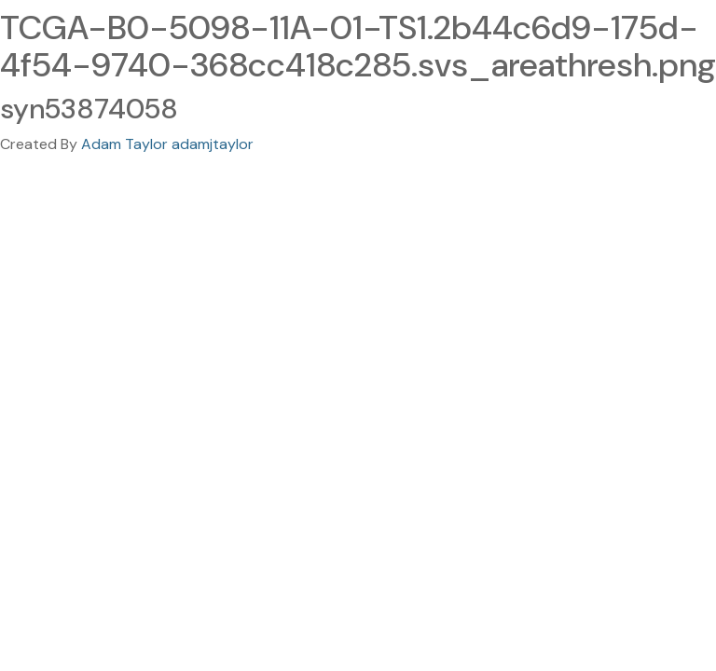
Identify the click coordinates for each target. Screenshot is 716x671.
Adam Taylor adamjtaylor (167, 144)
